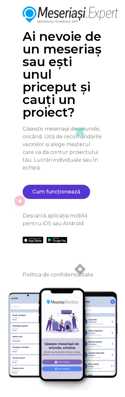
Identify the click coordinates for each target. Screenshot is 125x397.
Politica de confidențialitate (58, 275)
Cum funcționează (56, 192)
